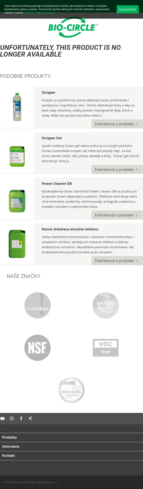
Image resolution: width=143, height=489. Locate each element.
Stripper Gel (52, 138)
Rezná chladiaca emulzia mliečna (70, 229)
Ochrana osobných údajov (39, 12)
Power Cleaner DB (57, 183)
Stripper (48, 92)
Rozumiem (127, 9)
